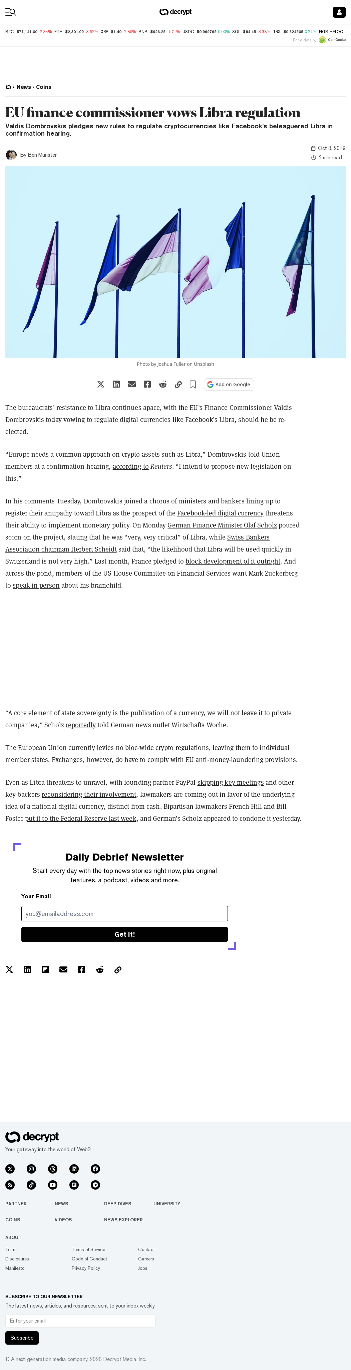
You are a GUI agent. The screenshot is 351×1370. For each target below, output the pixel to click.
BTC (9, 31)
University (166, 1203)
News (61, 1203)
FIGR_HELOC (331, 31)
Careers (146, 1258)
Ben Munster (42, 155)
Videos (63, 1219)
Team (11, 1249)
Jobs (142, 1268)
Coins (12, 1219)
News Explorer (123, 1219)
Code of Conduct (89, 1258)
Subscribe (22, 1338)
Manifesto (15, 1268)
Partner (16, 1203)
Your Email (36, 896)
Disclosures (17, 1258)
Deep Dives (117, 1203)
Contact (146, 1249)
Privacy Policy (86, 1268)
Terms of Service (88, 1249)
